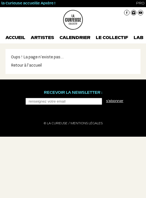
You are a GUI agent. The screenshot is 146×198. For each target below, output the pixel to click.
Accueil (15, 38)
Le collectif (112, 38)
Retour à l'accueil (26, 65)
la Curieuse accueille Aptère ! (28, 3)
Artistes (42, 38)
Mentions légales (87, 123)
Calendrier (75, 38)
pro (140, 3)
